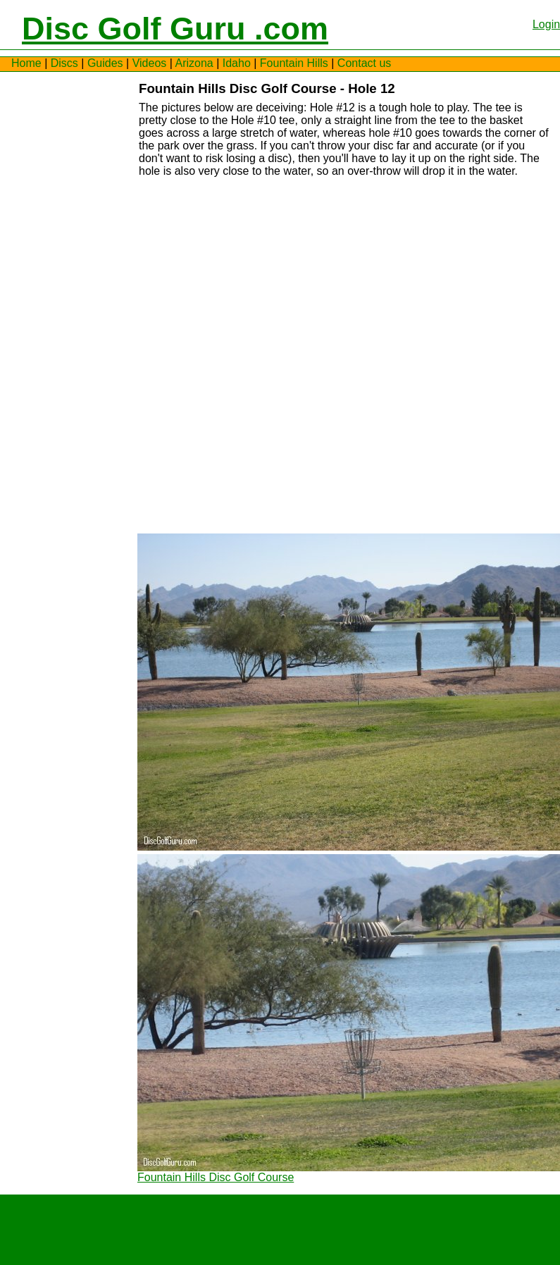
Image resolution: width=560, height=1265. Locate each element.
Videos (149, 63)
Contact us (364, 63)
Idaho (237, 63)
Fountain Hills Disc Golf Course (215, 1177)
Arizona (194, 63)
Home (26, 63)
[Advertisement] (53, 293)
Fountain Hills (294, 63)
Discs (64, 63)
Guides (105, 63)
